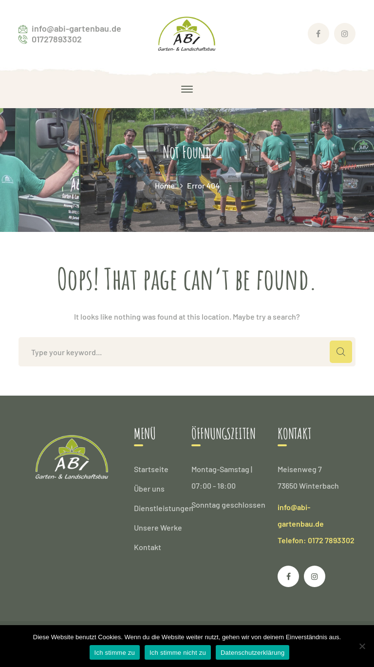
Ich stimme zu (114, 652)
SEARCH (341, 352)
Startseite (151, 469)
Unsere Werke (158, 527)
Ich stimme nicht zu (178, 652)
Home (165, 185)
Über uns (149, 488)
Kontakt (147, 547)
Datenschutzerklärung (252, 652)
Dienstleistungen (163, 508)
